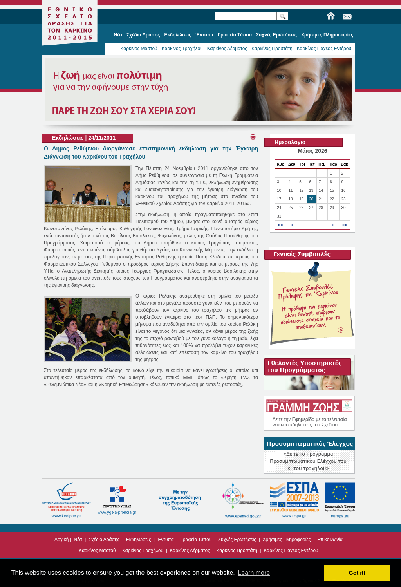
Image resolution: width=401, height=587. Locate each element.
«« (280, 225)
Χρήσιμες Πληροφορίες (287, 539)
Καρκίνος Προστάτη (272, 48)
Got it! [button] (357, 573)
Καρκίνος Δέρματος (227, 48)
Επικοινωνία (330, 539)
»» (344, 225)
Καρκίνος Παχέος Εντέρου (324, 48)
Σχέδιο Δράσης (104, 539)
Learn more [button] (254, 572)
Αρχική (61, 539)
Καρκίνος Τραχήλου (182, 48)
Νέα (78, 539)
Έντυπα (165, 539)
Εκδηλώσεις (138, 539)
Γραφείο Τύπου (195, 539)
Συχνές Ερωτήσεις (237, 539)
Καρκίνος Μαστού (138, 48)
